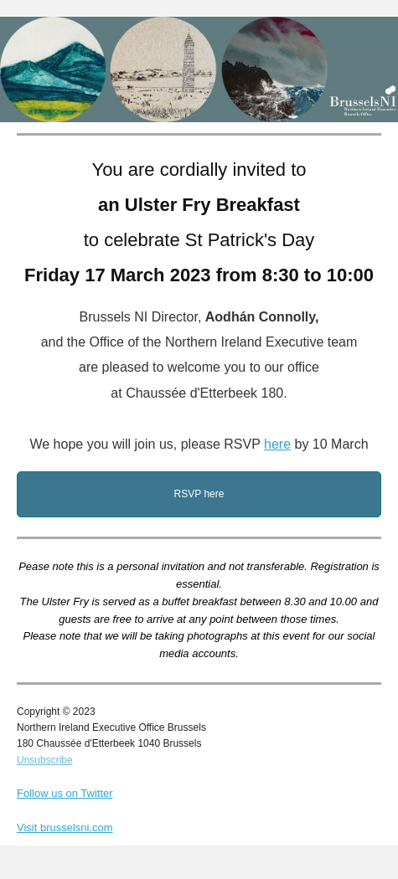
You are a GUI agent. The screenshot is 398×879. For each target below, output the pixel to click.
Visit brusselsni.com (65, 827)
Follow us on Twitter (65, 793)
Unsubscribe (45, 760)
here (277, 444)
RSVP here (199, 494)
